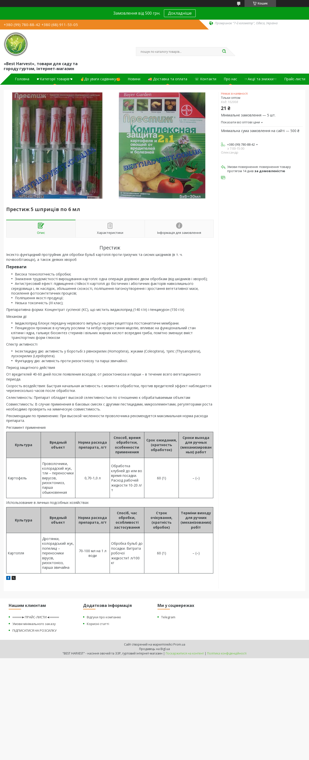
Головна (22, 79)
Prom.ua (179, 644)
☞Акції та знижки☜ (261, 79)
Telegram (168, 617)
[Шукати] (224, 51)
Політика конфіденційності (227, 653)
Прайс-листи (294, 79)
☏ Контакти (205, 79)
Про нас (230, 79)
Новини (134, 79)
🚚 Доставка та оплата (167, 79)
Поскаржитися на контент (185, 653)
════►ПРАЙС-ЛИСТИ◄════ (35, 617)
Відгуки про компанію (104, 617)
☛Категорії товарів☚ (55, 79)
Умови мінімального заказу (34, 624)
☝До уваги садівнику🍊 (100, 79)
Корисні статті (98, 624)
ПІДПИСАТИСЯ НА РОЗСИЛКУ (34, 630)
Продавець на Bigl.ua (154, 649)
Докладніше (180, 13)
